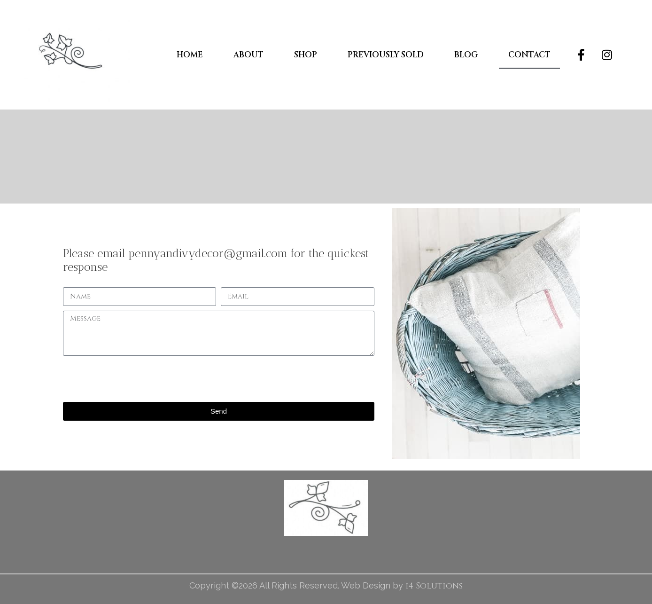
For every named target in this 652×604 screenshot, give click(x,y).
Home (190, 54)
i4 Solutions (434, 586)
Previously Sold (386, 54)
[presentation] (134, 379)
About (248, 54)
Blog (466, 54)
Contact (529, 54)
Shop (305, 54)
